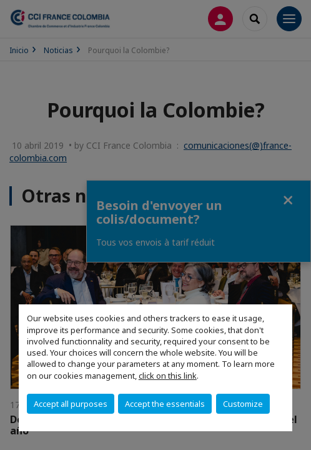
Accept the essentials (165, 403)
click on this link (168, 375)
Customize (243, 403)
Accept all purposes (70, 403)
